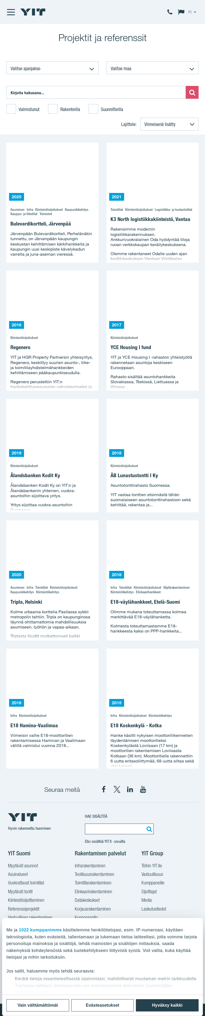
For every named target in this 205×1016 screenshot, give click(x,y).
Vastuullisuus (152, 874)
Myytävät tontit (20, 892)
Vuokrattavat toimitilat (26, 883)
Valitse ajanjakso (25, 68)
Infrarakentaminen (90, 866)
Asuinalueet (18, 874)
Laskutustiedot (153, 909)
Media (146, 900)
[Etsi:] (96, 92)
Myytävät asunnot (23, 866)
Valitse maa (121, 68)
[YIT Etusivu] (32, 12)
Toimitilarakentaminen (93, 883)
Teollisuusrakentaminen (94, 874)
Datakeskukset (87, 900)
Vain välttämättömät (38, 1005)
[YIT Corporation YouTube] (143, 789)
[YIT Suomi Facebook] (104, 789)
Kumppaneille (152, 883)
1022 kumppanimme (40, 930)
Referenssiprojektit (23, 909)
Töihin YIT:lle (151, 866)
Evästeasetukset (102, 1005)
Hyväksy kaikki (167, 1005)
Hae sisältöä (96, 816)
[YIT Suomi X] (117, 789)
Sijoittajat (149, 892)
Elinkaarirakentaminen (93, 892)
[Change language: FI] (188, 12)
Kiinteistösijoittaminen (26, 900)
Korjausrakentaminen (93, 909)
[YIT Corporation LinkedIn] (130, 789)
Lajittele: (129, 124)
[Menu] (10, 12)
